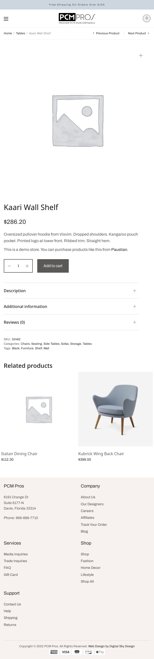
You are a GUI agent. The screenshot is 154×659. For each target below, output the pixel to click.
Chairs (25, 344)
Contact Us (12, 604)
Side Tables (52, 344)
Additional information (25, 306)
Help (7, 611)
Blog (84, 531)
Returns (10, 625)
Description (15, 290)
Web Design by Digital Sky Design (111, 646)
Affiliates (87, 518)
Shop (85, 554)
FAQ (7, 568)
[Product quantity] (18, 266)
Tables (20, 33)
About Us (88, 497)
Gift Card (11, 575)
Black (16, 348)
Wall (46, 348)
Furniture (27, 348)
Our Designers (92, 504)
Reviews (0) (14, 322)
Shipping (11, 618)
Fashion (87, 561)
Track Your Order (94, 525)
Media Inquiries (16, 554)
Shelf (38, 348)
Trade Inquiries (15, 561)
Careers (87, 511)
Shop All (87, 581)
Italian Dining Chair (19, 453)
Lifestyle (87, 575)
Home (8, 33)
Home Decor (90, 568)
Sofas (65, 344)
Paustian (119, 249)
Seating (36, 344)
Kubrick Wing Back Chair (101, 453)
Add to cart (53, 266)
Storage (75, 344)
